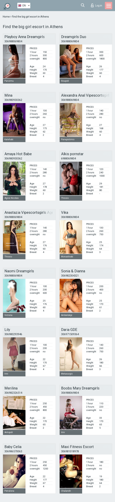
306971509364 (70, 334)
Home (6, 16)
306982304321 (70, 275)
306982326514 (13, 392)
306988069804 (13, 41)
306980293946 (13, 334)
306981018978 (70, 451)
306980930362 (13, 100)
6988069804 (68, 158)
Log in (96, 5)
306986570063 (13, 451)
